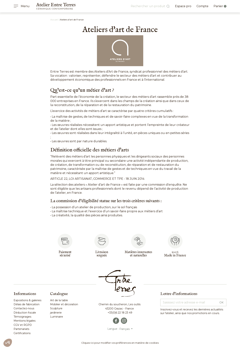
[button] (7, 342)
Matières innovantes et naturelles (138, 254)
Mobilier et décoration (64, 304)
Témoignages (22, 316)
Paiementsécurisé (65, 254)
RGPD (27, 325)
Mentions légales (24, 320)
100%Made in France (175, 254)
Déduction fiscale (25, 312)
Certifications (22, 333)
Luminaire (56, 316)
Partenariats (21, 329)
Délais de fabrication (26, 304)
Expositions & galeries (27, 300)
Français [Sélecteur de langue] (124, 329)
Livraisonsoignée (101, 254)
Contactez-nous (24, 308)
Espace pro (183, 6)
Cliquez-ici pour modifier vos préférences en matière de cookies (120, 342)
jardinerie (56, 312)
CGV (16, 325)
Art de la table (59, 300)
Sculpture (56, 308)
